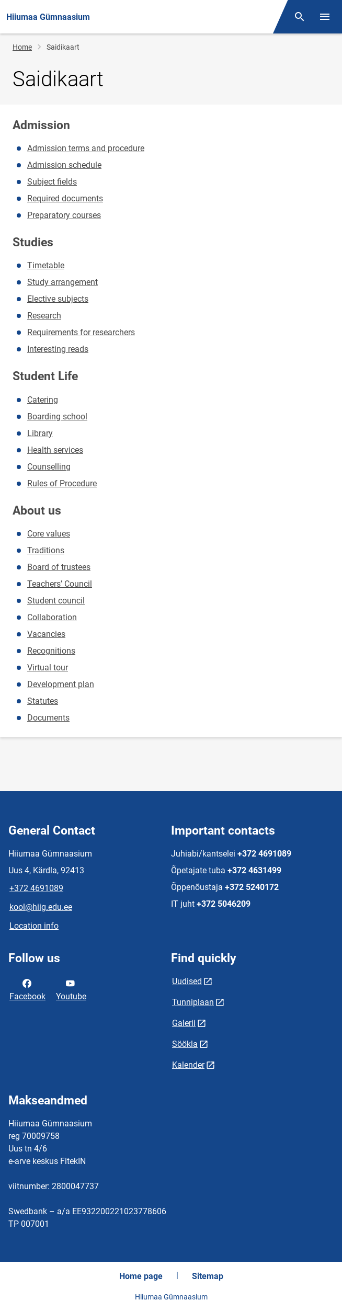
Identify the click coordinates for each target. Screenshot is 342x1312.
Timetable (45, 265)
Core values (48, 534)
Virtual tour (47, 667)
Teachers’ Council (59, 584)
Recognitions (51, 651)
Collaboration (52, 617)
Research (44, 316)
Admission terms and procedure (85, 148)
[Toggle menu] (324, 16)
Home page (141, 1276)
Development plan (60, 684)
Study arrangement (62, 282)
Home (22, 47)
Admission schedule (64, 165)
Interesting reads (57, 349)
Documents (48, 718)
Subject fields (52, 182)
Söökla (185, 1044)
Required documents (65, 198)
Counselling (49, 467)
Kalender (188, 1065)
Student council (56, 601)
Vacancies (46, 634)
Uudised (187, 981)
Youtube (71, 988)
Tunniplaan (193, 1002)
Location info (34, 926)
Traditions (45, 550)
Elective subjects (57, 299)
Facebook (27, 988)
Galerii (184, 1023)
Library (40, 433)
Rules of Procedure (62, 483)
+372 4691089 (36, 888)
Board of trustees (58, 567)
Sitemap (207, 1276)
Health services (55, 450)
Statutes (42, 701)
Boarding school (57, 416)
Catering (42, 400)
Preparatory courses (64, 215)
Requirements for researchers (81, 332)
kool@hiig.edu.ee (40, 907)
